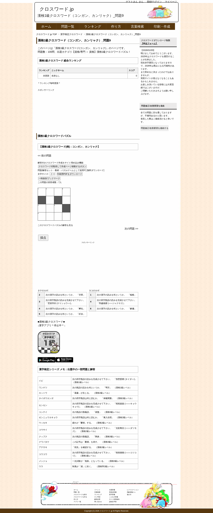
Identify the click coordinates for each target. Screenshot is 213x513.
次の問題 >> (131, 228)
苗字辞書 (112, 494)
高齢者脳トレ (131, 492)
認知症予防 (113, 501)
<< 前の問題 (44, 155)
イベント (97, 490)
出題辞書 (112, 490)
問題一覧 (67, 26)
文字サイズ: (43, 174)
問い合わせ (98, 501)
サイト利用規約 (114, 499)
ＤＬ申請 (97, 497)
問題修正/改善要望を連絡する (154, 128)
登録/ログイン (154, 1)
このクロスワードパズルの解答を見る (55, 225)
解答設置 (97, 499)
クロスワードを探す (80, 494)
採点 (43, 237)
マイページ (171, 1)
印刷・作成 (162, 26)
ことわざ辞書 (113, 497)
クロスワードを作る (80, 497)
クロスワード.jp (56, 9)
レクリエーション (133, 490)
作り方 (116, 26)
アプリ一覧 (77, 501)
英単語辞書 (113, 492)
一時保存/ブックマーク (49, 178)
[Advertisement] (88, 112)
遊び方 (129, 494)
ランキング (92, 26)
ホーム (46, 26)
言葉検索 (137, 26)
